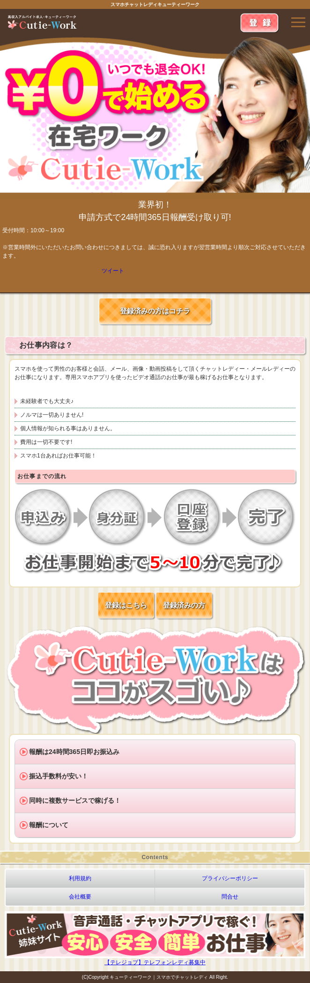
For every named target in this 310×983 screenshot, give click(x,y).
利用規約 (80, 878)
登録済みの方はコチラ (155, 311)
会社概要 (80, 896)
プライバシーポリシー (230, 878)
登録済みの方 (184, 605)
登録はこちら (126, 605)
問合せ (229, 896)
